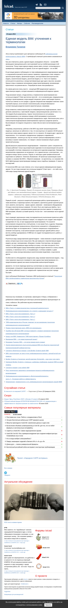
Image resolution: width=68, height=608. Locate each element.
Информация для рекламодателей (13, 594)
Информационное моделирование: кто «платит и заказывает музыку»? (29, 311)
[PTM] (5, 527)
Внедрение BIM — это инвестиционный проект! (21, 339)
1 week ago (22, 552)
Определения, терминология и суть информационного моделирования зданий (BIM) (34, 382)
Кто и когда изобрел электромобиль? (18, 438)
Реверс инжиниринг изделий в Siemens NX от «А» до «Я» (25, 441)
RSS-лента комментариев (13, 522)
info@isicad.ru (24, 584)
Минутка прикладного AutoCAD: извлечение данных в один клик (27, 423)
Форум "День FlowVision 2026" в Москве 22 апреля (21, 399)
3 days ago (22, 542)
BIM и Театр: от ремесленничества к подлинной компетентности (27, 308)
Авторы (19, 23)
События (27, 23)
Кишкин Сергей (8, 546)
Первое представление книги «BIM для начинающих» (24, 328)
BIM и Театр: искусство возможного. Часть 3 (20, 314)
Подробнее (7, 591)
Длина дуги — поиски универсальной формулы (22, 444)
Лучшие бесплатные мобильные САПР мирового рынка (25, 420)
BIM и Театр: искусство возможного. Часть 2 (20, 317)
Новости (6, 23)
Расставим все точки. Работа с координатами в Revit (24, 417)
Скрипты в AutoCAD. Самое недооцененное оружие (23, 431)
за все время (17, 414)
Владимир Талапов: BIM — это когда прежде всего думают (25, 342)
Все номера (8, 468)
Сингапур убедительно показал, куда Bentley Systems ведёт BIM (27, 351)
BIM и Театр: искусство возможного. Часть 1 (20, 319)
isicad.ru (26, 579)
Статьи (13, 23)
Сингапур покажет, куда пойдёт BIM (17, 368)
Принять (48, 605)
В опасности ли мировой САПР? (15, 391)
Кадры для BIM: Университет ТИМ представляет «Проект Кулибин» (28, 336)
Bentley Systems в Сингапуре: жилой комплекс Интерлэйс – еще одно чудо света (33, 359)
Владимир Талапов (15, 47)
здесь (7, 59)
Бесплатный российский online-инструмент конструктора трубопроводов (30, 447)
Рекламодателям (37, 23)
